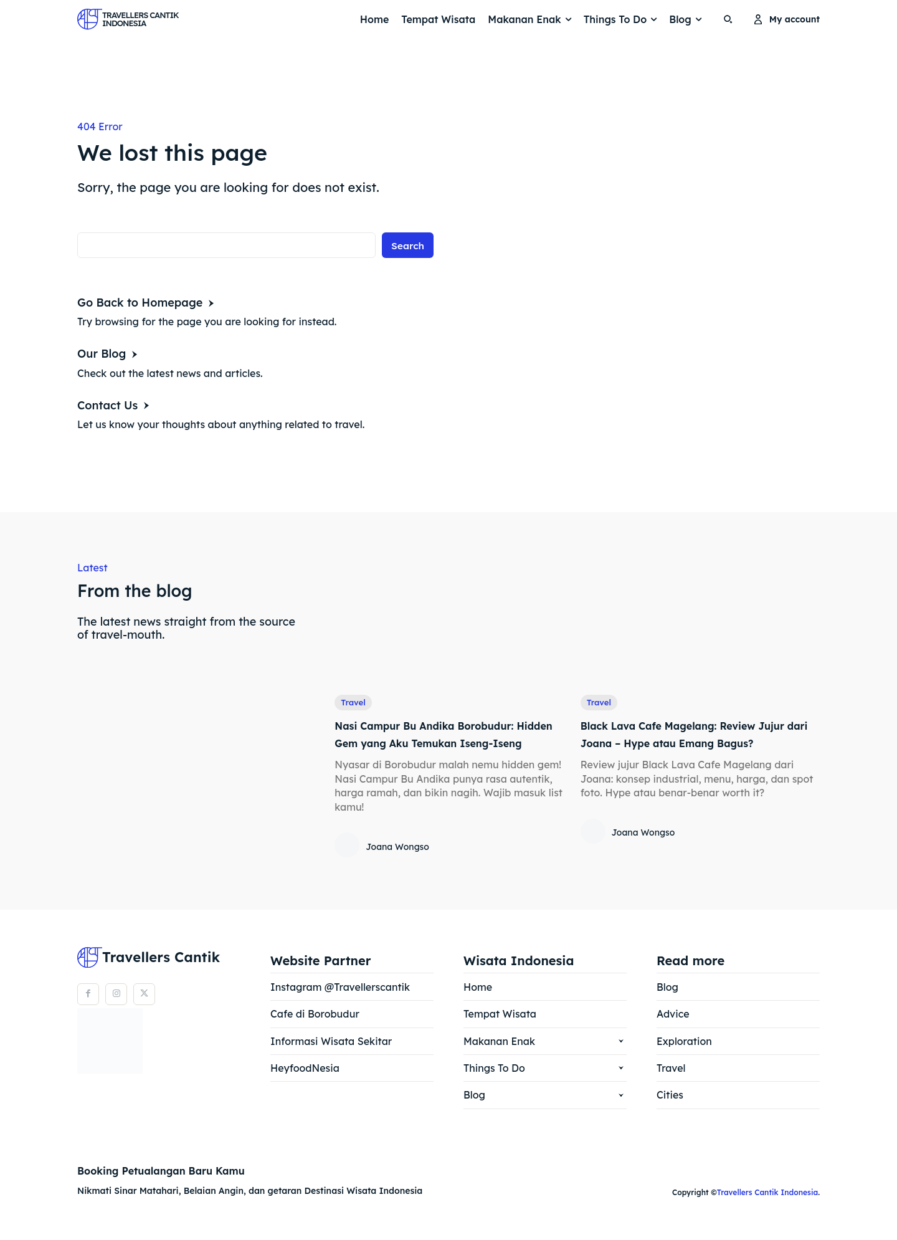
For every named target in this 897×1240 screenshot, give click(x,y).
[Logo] (109, 19)
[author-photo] (349, 864)
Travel (354, 702)
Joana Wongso (397, 864)
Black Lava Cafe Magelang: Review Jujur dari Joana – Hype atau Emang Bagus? (697, 743)
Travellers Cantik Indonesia (767, 1210)
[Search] (407, 246)
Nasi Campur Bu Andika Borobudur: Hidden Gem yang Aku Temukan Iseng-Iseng (446, 743)
